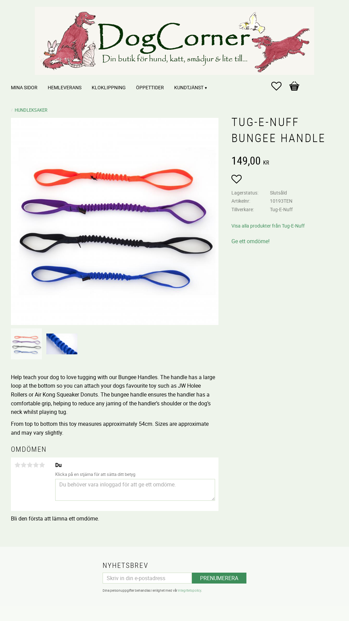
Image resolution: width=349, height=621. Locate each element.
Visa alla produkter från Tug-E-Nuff (268, 225)
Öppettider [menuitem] (150, 87)
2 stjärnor (23, 465)
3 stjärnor (30, 465)
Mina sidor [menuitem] (24, 87)
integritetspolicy (189, 590)
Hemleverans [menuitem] (64, 87)
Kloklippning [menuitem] (109, 87)
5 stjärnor (42, 465)
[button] (279, 86)
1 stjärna (17, 465)
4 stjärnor (36, 465)
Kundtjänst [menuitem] (188, 87)
